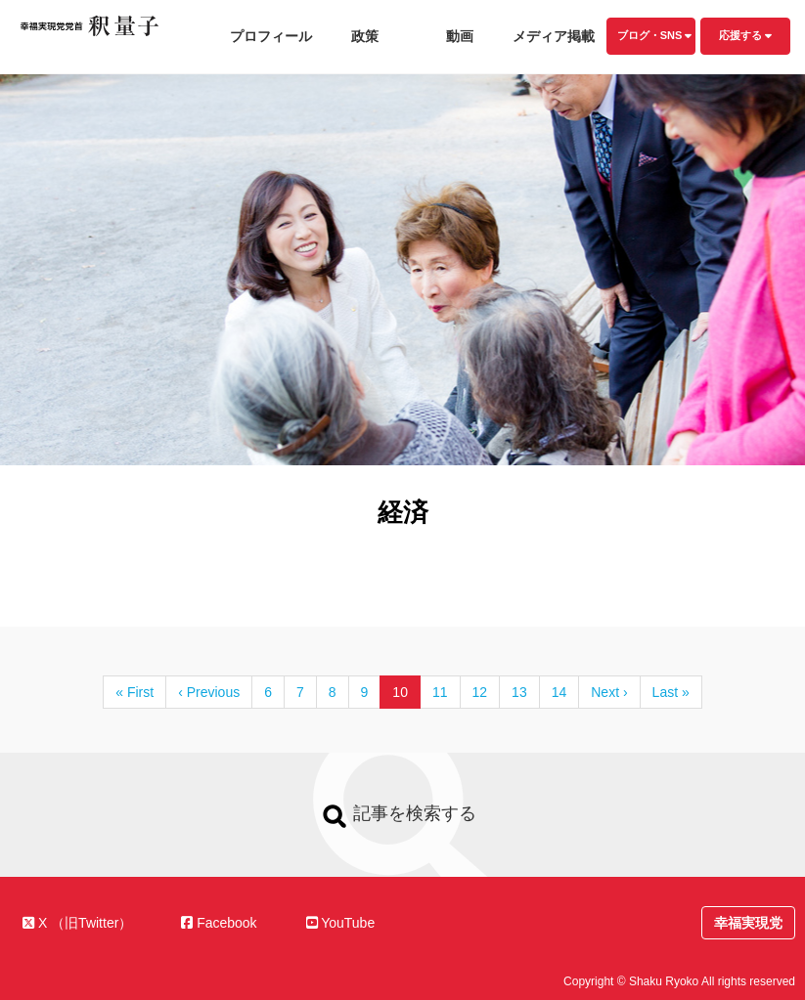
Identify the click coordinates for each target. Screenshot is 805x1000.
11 (440, 692)
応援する (745, 35)
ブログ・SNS (655, 35)
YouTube (341, 923)
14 (559, 692)
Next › (609, 692)
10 (400, 692)
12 (480, 692)
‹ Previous (209, 692)
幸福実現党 (748, 923)
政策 (365, 36)
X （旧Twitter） (77, 923)
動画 (459, 36)
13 (519, 692)
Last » (671, 692)
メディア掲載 (554, 36)
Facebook (218, 923)
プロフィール (271, 36)
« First (134, 692)
